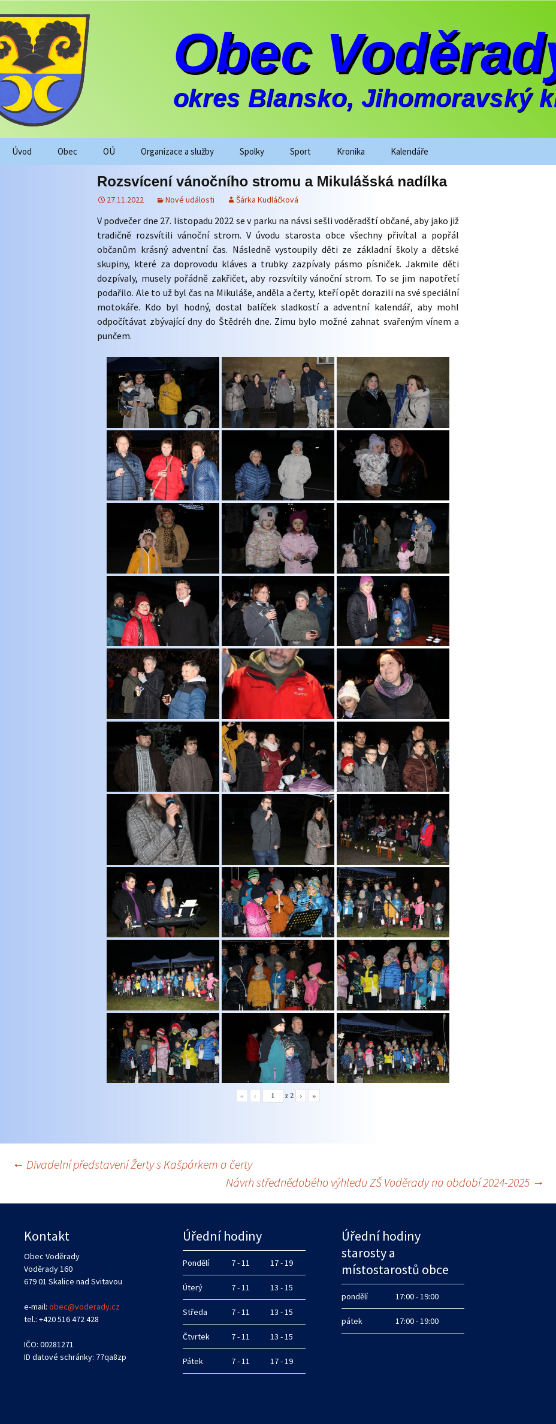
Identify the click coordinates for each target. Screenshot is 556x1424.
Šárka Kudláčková (267, 199)
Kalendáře (409, 151)
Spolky (252, 151)
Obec (67, 151)
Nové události (189, 199)
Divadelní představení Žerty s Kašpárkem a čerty (132, 1164)
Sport (300, 151)
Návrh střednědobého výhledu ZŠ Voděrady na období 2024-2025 (385, 1182)
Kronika (351, 151)
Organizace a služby (177, 151)
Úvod (22, 151)
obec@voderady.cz (84, 1306)
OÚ (109, 151)
